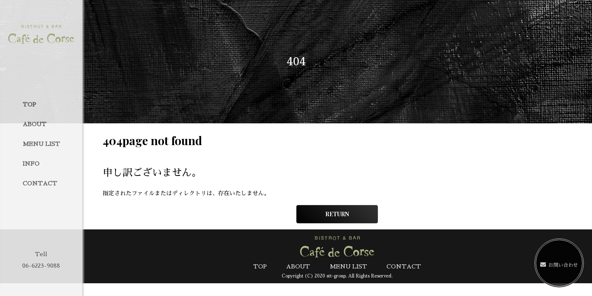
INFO (31, 163)
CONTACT (40, 183)
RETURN (337, 214)
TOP (29, 104)
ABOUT (34, 124)
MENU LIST (41, 144)
